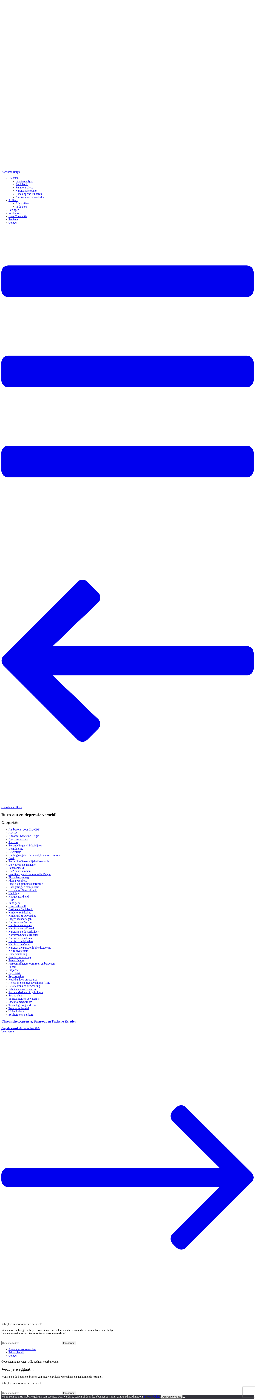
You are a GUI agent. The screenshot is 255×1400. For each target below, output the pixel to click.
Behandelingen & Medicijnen (25, 845)
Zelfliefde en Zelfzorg (20, 1014)
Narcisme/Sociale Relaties (23, 934)
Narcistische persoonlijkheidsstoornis (29, 947)
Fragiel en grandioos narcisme (25, 883)
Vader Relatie (16, 1011)
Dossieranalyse (24, 181)
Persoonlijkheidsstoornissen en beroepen (31, 963)
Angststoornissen (18, 839)
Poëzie (12, 966)
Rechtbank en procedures (22, 979)
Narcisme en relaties (20, 925)
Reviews (13, 219)
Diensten (13, 177)
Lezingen (13, 209)
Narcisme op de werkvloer (31, 197)
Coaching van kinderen (29, 193)
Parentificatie (16, 960)
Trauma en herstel (18, 1008)
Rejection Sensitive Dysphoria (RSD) (29, 982)
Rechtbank (22, 184)
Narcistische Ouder (19, 944)
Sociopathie (15, 995)
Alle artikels (23, 203)
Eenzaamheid (16, 867)
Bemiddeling (15, 848)
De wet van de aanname (22, 864)
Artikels (13, 200)
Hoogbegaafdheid (18, 896)
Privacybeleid (16, 1352)
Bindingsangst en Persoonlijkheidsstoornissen (34, 855)
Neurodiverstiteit (18, 950)
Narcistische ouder (26, 190)
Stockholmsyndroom (20, 1001)
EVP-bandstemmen (19, 871)
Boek (11, 858)
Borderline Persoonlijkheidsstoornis (28, 861)
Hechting (13, 893)
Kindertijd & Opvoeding (22, 915)
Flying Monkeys (17, 880)
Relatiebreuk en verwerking (24, 985)
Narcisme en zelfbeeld (21, 928)
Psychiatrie (14, 973)
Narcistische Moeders (20, 941)
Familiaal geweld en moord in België (29, 874)
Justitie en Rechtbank (20, 909)
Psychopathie (16, 976)
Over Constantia (17, 216)
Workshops (14, 213)
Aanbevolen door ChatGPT (23, 829)
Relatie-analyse (24, 187)
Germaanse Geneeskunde (22, 890)
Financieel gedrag (18, 877)
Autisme (13, 842)
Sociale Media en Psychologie (25, 992)
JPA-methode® (17, 906)
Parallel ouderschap (19, 957)
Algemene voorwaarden (22, 1349)
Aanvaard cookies (171, 1396)
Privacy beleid (152, 1396)
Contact (12, 222)
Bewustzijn (14, 851)
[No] (184, 1397)
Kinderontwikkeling (19, 912)
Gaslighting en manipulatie (23, 886)
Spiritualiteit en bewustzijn (23, 998)
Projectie (13, 969)
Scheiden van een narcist (22, 989)
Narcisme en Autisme (20, 922)
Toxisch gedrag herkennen (23, 1005)
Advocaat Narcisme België (23, 835)
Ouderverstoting (17, 953)
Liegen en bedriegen (20, 918)
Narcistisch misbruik (20, 938)
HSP (11, 899)
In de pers (21, 206)
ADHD (12, 832)
